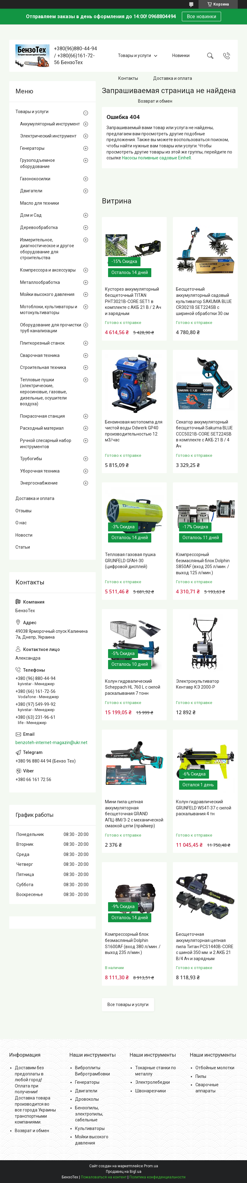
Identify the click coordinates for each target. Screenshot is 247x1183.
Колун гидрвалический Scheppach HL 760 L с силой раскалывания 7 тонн (132, 687)
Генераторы (32, 148)
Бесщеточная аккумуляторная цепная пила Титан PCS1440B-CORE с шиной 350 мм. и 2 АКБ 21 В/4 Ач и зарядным (204, 946)
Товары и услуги (134, 55)
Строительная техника (43, 367)
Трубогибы (31, 458)
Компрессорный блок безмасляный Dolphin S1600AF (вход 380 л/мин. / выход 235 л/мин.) (133, 943)
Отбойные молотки (214, 1067)
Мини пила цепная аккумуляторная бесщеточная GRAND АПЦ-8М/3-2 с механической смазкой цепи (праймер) (134, 813)
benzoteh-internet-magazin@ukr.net (51, 742)
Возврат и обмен (155, 101)
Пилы (200, 1076)
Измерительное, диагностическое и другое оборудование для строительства (47, 248)
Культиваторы (90, 1128)
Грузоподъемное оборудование (37, 163)
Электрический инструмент (48, 135)
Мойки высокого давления (47, 294)
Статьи (22, 547)
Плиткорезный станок (42, 343)
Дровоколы (87, 1099)
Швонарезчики (150, 1090)
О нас (21, 522)
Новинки (181, 55)
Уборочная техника (40, 471)
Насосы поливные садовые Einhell (156, 157)
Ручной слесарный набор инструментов (45, 443)
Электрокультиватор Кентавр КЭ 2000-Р (197, 684)
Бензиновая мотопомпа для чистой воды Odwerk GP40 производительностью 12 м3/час (133, 431)
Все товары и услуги (128, 1004)
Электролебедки (152, 1082)
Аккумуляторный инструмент (50, 123)
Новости (23, 535)
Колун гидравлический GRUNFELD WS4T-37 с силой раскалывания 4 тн (203, 807)
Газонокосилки (35, 178)
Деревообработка (39, 227)
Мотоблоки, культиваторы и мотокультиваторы (48, 309)
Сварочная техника (40, 355)
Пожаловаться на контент (104, 1177)
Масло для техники (39, 203)
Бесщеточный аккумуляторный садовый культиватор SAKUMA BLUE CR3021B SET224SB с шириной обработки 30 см (204, 301)
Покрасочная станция (42, 416)
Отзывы (23, 510)
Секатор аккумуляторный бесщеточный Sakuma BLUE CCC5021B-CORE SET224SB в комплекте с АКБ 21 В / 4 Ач (204, 434)
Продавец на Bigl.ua (123, 1171)
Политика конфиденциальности (157, 1177)
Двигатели (31, 190)
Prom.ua (151, 1166)
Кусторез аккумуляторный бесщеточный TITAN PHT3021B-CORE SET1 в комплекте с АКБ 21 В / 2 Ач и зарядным (133, 301)
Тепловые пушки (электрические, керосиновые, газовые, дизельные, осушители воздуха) (43, 391)
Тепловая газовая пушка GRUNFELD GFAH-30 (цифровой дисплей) (130, 560)
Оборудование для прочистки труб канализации (50, 328)
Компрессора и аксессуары (48, 270)
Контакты (128, 78)
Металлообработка (40, 282)
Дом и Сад (31, 215)
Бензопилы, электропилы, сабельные (89, 1113)
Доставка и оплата (172, 78)
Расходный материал (42, 428)
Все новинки (201, 16)
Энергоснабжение (39, 483)
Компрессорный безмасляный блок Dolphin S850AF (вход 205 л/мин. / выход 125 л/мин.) (203, 563)
